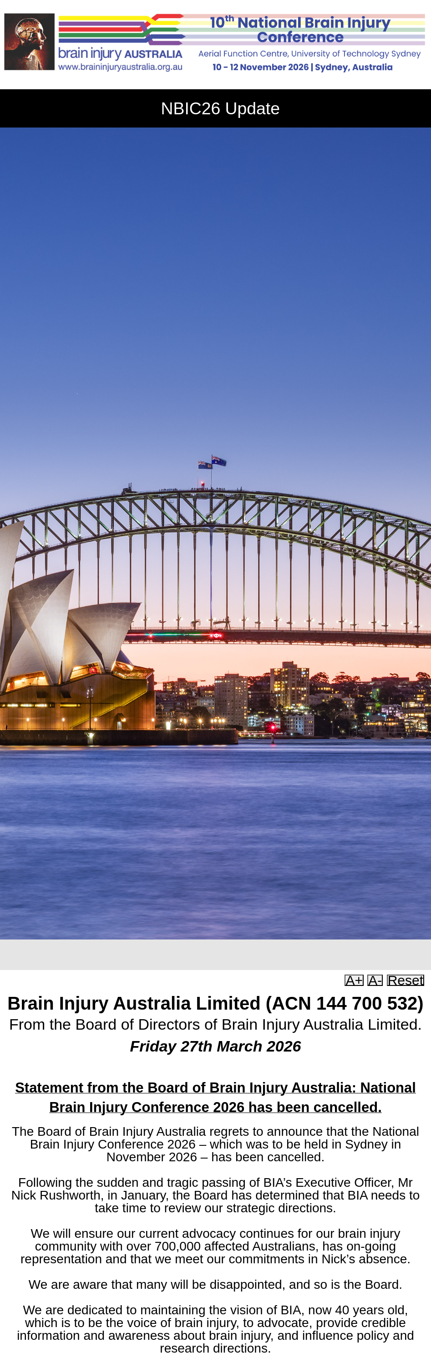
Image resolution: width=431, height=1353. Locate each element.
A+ (354, 980)
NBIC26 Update (220, 108)
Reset (405, 980)
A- (375, 980)
